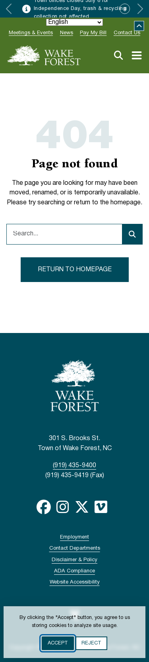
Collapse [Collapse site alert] (139, 26)
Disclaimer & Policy (74, 560)
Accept (58, 643)
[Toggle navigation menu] (136, 55)
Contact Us (127, 33)
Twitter (82, 507)
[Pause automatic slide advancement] (125, 9)
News (66, 33)
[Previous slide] (8, 9)
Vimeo (101, 507)
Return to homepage (75, 269)
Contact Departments (74, 548)
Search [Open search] (118, 55)
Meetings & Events (31, 33)
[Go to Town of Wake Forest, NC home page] (44, 55)
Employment (74, 537)
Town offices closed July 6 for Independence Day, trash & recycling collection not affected (80, 9)
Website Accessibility (75, 582)
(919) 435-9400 (74, 465)
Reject (91, 643)
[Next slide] (140, 9)
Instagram (63, 507)
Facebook (44, 507)
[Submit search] (132, 234)
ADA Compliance (74, 571)
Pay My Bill (93, 33)
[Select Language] (74, 22)
